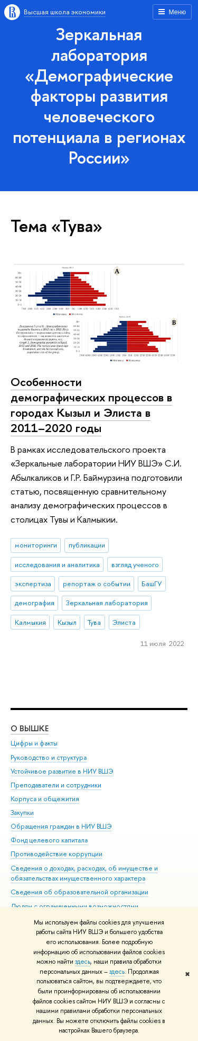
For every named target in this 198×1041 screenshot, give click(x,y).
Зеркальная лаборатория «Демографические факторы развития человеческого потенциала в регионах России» (99, 95)
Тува (94, 622)
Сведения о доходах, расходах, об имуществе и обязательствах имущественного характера (84, 873)
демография (34, 602)
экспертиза (33, 583)
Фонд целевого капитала (49, 840)
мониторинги (36, 545)
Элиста (124, 622)
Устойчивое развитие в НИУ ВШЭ (62, 771)
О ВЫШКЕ (30, 728)
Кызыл (67, 622)
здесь (82, 961)
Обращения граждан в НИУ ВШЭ (61, 826)
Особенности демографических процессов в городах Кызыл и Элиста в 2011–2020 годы (91, 404)
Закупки (22, 812)
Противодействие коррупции (56, 853)
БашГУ (152, 583)
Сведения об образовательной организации (79, 891)
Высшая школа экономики (65, 11)
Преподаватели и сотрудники (56, 784)
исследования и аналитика (57, 564)
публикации (87, 545)
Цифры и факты (34, 743)
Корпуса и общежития (45, 798)
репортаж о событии (96, 583)
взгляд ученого (135, 564)
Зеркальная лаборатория (107, 602)
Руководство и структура (49, 757)
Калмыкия (30, 622)
